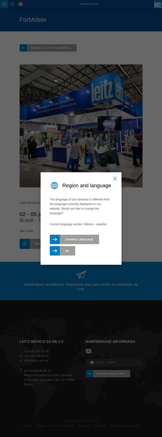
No (67, 250)
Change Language (79, 239)
